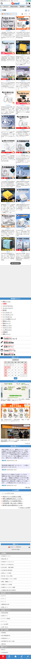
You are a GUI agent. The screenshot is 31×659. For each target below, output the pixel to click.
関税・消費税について (7, 581)
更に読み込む (15, 263)
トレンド (4, 601)
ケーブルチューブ (8, 314)
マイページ (4, 621)
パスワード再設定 (6, 618)
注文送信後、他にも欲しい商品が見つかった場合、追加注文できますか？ (13, 503)
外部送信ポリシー (6, 638)
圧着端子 (5, 332)
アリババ (13, 14)
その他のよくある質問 (24, 507)
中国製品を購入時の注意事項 (9, 590)
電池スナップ (6, 323)
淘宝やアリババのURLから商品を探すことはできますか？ (13, 496)
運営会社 (4, 644)
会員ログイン (5, 615)
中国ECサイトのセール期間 (8, 587)
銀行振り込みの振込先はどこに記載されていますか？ (13, 505)
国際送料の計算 (5, 604)
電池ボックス (6, 321)
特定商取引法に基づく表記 (8, 641)
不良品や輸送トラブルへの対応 (9, 578)
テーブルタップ (7, 312)
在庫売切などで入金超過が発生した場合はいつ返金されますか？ (13, 501)
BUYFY (3, 649)
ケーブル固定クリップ (9, 319)
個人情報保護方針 (6, 635)
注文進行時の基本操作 (7, 570)
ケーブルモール (7, 316)
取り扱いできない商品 (7, 576)
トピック (28, 443)
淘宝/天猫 (4, 14)
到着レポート (5, 607)
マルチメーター (7, 327)
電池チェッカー (7, 325)
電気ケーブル (6, 301)
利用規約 (4, 632)
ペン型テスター (7, 330)
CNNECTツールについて (8, 561)
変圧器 (5, 310)
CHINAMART (5, 652)
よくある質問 (5, 624)
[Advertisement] (15, 281)
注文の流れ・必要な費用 (7, 567)
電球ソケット (6, 334)
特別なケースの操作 (6, 573)
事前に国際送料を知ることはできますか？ (13, 498)
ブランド (4, 598)
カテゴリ (4, 595)
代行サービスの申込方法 (7, 564)
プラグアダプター (8, 306)
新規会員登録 (5, 612)
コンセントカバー (8, 308)
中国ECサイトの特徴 (7, 584)
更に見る (28, 487)
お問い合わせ (5, 627)
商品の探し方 (5, 558)
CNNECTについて (6, 556)
